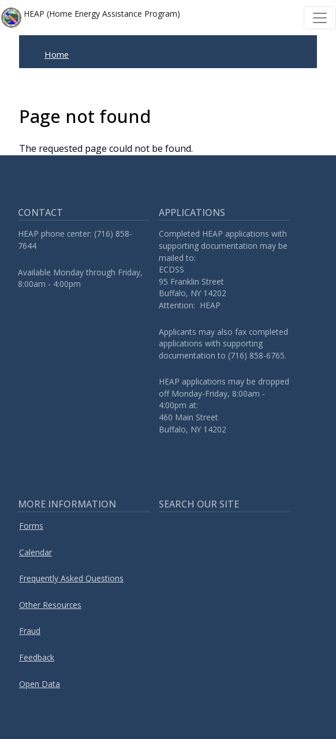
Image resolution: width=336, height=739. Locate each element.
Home (56, 54)
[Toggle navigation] (320, 17)
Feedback (36, 657)
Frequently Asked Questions (71, 578)
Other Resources (50, 604)
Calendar (35, 552)
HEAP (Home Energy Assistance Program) (90, 18)
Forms (31, 525)
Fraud (29, 630)
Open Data (39, 683)
